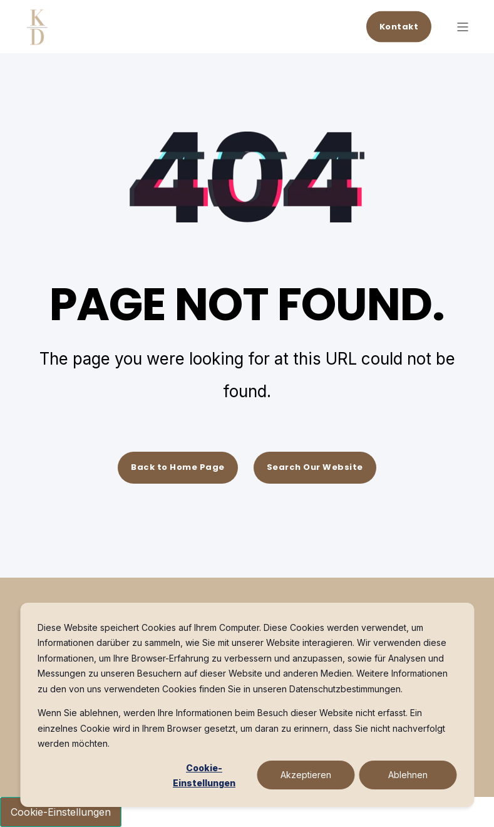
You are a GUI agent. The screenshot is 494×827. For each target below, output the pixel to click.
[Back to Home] (37, 38)
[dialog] (247, 705)
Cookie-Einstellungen (204, 775)
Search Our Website (315, 467)
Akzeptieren (305, 774)
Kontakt (399, 26)
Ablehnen (408, 774)
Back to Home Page (178, 467)
